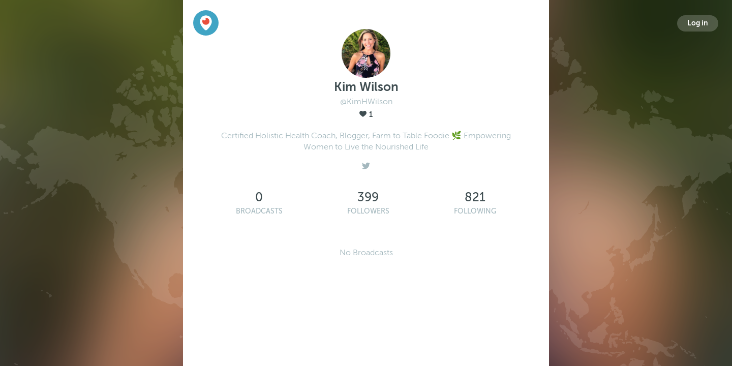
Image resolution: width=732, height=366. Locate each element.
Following (475, 211)
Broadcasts (259, 211)
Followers (368, 211)
